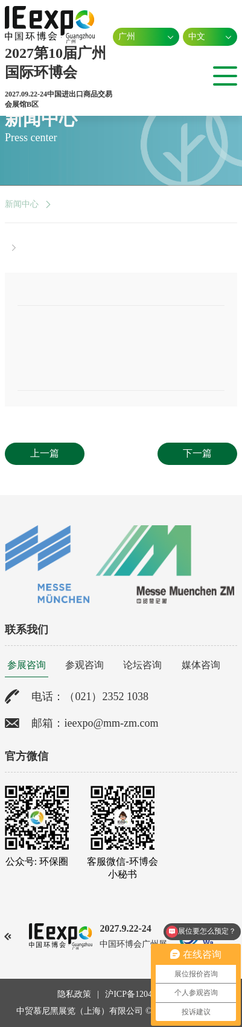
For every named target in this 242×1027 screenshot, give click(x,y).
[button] (8, 936)
